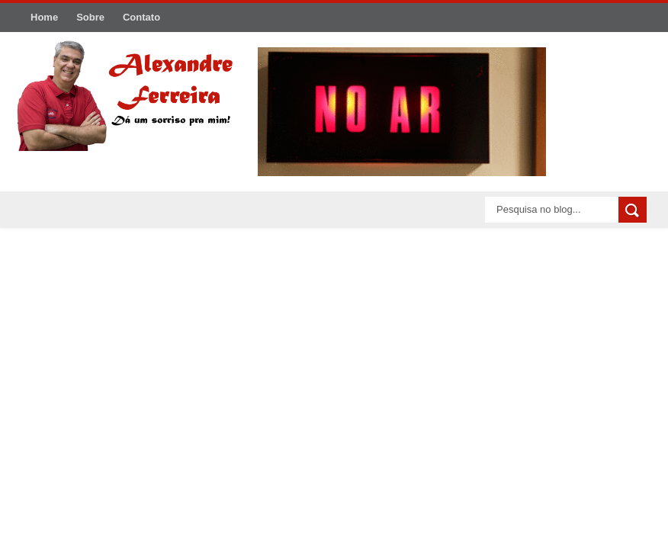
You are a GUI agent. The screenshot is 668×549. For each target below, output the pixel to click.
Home (44, 17)
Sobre (90, 17)
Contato (141, 17)
